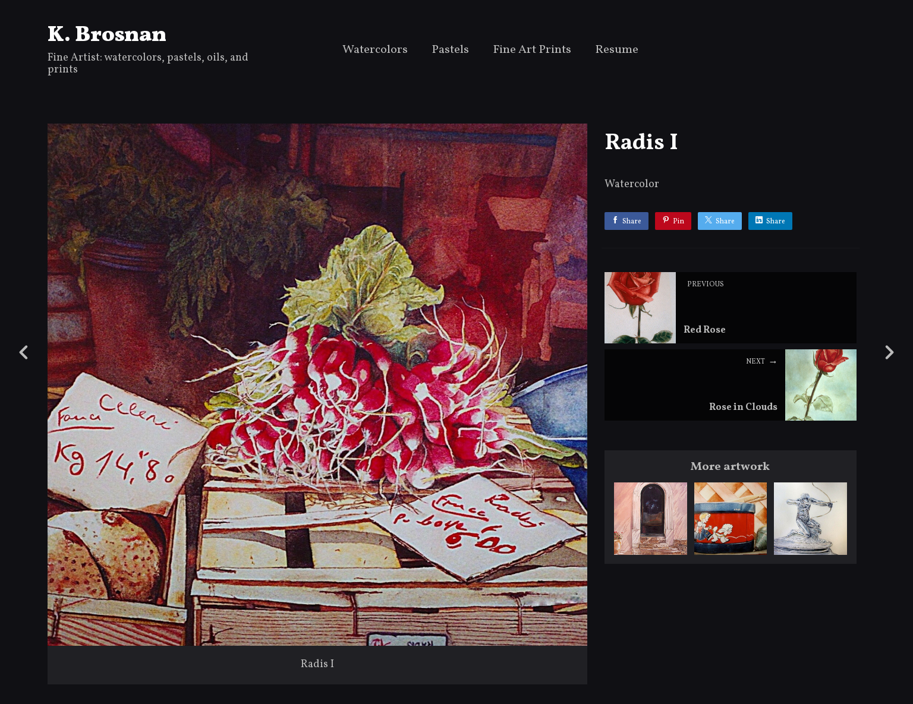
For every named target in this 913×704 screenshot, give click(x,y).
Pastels (450, 50)
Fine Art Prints (532, 50)
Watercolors (375, 50)
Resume (616, 50)
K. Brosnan (107, 35)
